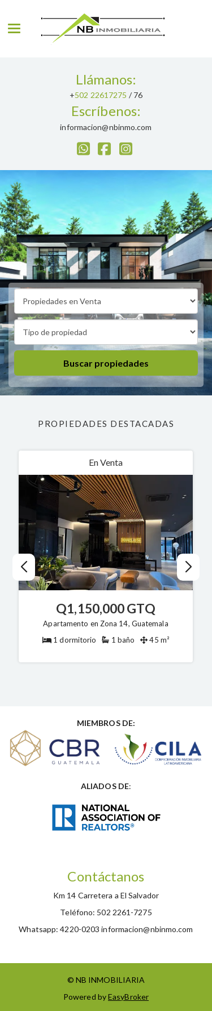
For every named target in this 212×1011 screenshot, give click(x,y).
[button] (188, 567)
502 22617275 (101, 95)
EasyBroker (128, 996)
